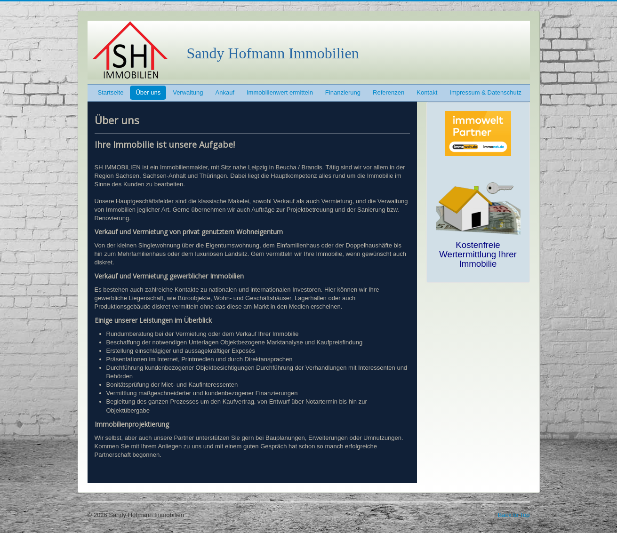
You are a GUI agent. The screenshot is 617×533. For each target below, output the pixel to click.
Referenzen (388, 92)
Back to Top (514, 514)
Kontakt (427, 92)
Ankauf (225, 92)
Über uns (148, 92)
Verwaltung (188, 92)
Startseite (111, 92)
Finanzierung (343, 92)
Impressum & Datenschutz (485, 92)
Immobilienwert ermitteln (280, 92)
